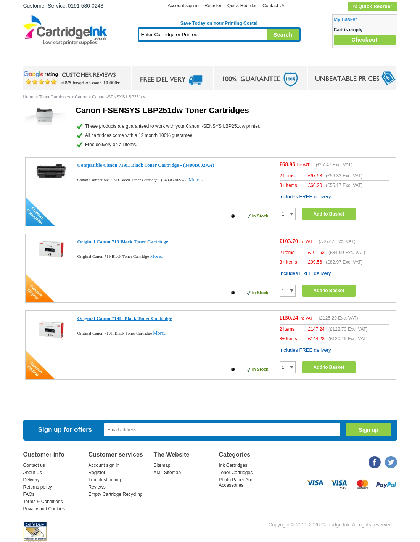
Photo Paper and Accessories (221, 59)
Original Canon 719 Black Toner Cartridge (122, 241)
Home (38, 59)
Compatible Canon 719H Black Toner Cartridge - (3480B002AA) (145, 165)
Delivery (31, 479)
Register (213, 5)
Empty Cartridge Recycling (116, 494)
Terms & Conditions (43, 501)
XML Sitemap (167, 472)
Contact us (34, 465)
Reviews (97, 487)
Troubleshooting (105, 479)
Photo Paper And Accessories (236, 482)
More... (195, 179)
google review (72, 78)
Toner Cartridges (140, 59)
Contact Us (273, 5)
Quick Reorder (372, 6)
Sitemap (162, 465)
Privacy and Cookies (44, 508)
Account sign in (183, 5)
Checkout (365, 40)
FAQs (29, 494)
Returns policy (37, 487)
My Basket (345, 19)
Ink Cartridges (81, 59)
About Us (32, 472)
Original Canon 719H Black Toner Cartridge (124, 318)
